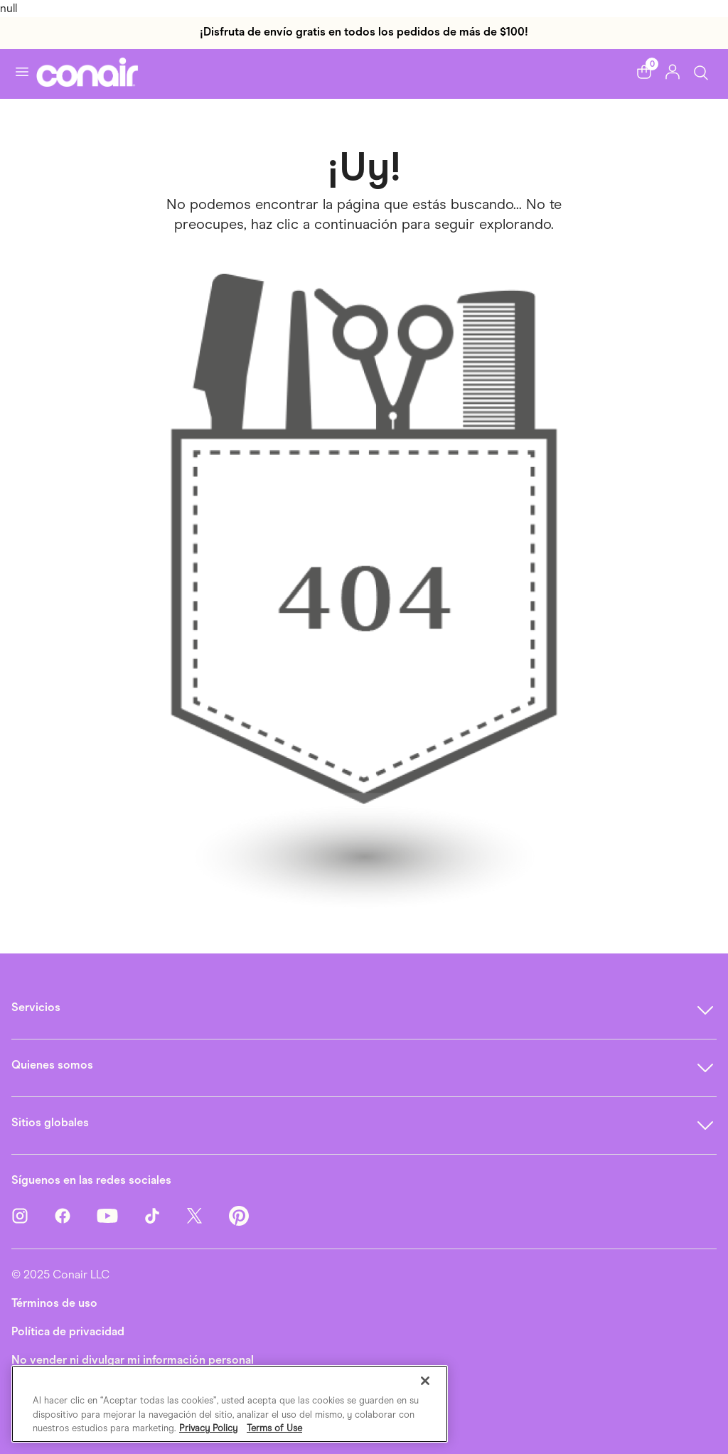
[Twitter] (207, 1215)
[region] (229, 1404)
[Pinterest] (239, 1215)
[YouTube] (120, 1215)
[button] (644, 71)
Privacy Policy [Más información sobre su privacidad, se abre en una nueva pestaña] (208, 1428)
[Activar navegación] (22, 71)
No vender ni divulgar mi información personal (132, 1360)
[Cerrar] (425, 1380)
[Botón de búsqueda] (701, 71)
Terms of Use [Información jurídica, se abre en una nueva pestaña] (274, 1428)
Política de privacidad (67, 1331)
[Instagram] (32, 1215)
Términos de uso (54, 1303)
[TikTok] (165, 1215)
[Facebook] (75, 1215)
